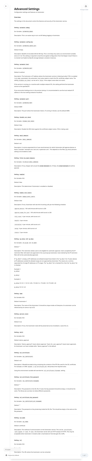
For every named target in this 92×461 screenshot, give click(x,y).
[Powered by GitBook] (12, 455)
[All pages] (12, 449)
